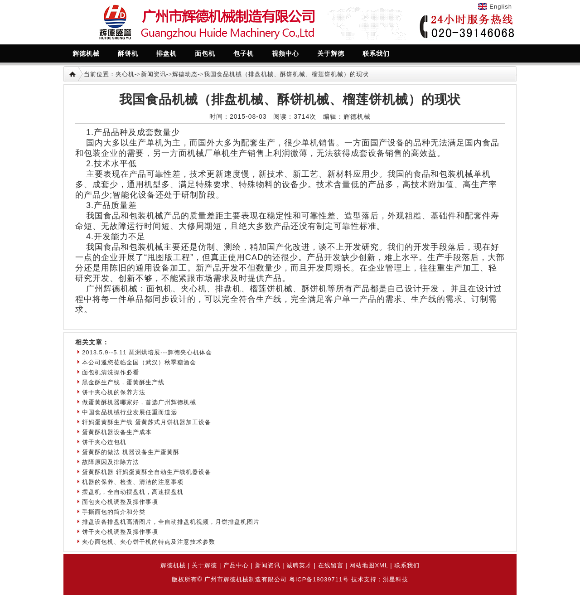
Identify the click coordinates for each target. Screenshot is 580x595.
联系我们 (407, 565)
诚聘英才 (299, 565)
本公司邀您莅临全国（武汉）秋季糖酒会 (139, 362)
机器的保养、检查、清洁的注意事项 (133, 482)
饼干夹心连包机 (104, 442)
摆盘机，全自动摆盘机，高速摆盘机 (133, 492)
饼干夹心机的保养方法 (113, 392)
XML (381, 565)
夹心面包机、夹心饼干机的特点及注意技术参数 (148, 541)
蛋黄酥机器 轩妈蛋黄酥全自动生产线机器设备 (146, 472)
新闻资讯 (153, 74)
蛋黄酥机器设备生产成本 (117, 432)
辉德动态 (185, 74)
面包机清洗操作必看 (110, 372)
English (500, 6)
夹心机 (125, 74)
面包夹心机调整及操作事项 (120, 501)
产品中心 (236, 565)
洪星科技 (395, 579)
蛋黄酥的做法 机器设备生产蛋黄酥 (130, 452)
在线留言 (330, 565)
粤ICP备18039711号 (319, 579)
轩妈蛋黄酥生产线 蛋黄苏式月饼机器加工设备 (146, 422)
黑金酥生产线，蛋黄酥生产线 (123, 382)
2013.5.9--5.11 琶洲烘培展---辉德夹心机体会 (147, 352)
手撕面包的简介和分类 (113, 511)
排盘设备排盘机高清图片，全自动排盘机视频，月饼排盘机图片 (171, 521)
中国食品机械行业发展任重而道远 (129, 412)
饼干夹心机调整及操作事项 (120, 531)
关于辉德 (204, 565)
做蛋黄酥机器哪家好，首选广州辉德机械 (139, 402)
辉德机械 (173, 565)
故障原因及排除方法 (110, 462)
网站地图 (362, 565)
